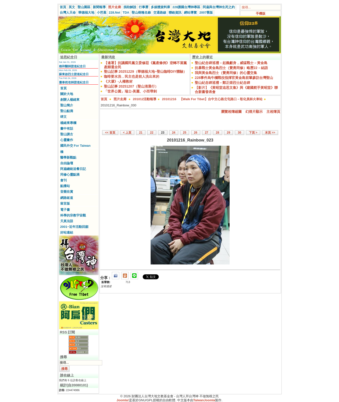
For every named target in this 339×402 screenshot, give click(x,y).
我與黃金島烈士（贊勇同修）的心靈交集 (226, 73)
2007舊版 (206, 12)
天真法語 (66, 221)
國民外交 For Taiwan (75, 145)
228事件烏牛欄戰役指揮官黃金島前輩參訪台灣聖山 (234, 78)
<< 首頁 (110, 132)
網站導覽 (190, 12)
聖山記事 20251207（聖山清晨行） (131, 86)
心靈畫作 (66, 140)
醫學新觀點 (68, 157)
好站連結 (66, 232)
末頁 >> (270, 132)
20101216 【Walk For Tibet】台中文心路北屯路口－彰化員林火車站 (212, 99)
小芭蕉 (101, 12)
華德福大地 (86, 12)
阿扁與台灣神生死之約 (219, 7)
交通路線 (159, 12)
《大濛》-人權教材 (118, 81)
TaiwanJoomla (204, 400)
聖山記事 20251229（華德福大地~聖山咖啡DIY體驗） (145, 71)
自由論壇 (66, 163)
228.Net (114, 12)
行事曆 (143, 7)
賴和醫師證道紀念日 (72, 66)
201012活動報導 (144, 99)
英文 (72, 7)
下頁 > (253, 132)
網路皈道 (66, 198)
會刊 (63, 180)
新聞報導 (99, 7)
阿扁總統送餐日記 (73, 169)
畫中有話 (66, 128)
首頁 (63, 7)
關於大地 (66, 94)
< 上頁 (127, 132)
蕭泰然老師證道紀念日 (74, 82)
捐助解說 (129, 7)
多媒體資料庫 (160, 7)
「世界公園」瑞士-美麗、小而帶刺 (130, 91)
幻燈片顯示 (254, 112)
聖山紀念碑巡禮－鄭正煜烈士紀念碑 (222, 83)
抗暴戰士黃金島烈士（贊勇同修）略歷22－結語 (231, 68)
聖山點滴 (66, 111)
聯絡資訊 (175, 12)
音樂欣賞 (66, 191)
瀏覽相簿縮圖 (231, 112)
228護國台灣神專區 (186, 7)
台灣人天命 (68, 12)
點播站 (65, 186)
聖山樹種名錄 (141, 12)
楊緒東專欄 (68, 123)
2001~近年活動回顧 (74, 227)
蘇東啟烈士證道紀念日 (74, 74)
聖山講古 (66, 134)
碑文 (63, 116)
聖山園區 (84, 7)
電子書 (65, 210)
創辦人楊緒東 (70, 99)
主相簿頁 (273, 112)
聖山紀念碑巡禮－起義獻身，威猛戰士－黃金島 (231, 63)
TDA (126, 12)
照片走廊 (114, 7)
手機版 (260, 13)
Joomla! (123, 400)
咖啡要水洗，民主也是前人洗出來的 (131, 76)
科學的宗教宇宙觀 (73, 215)
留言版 (65, 203)
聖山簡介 (66, 105)
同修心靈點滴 (70, 174)
